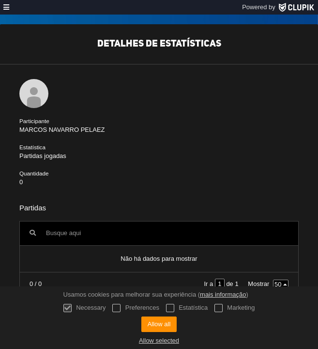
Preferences (135, 308)
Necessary (84, 308)
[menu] (6, 7)
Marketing (234, 308)
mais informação (223, 294)
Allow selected (159, 340)
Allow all (159, 324)
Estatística (187, 308)
